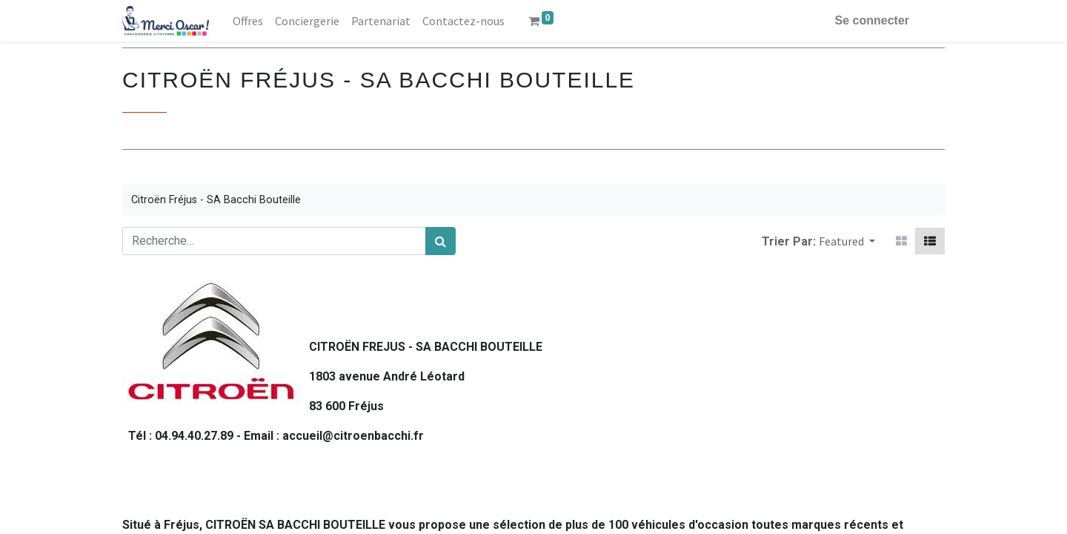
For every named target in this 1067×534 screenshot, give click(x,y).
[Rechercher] (440, 241)
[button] (847, 241)
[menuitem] (248, 21)
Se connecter (872, 20)
